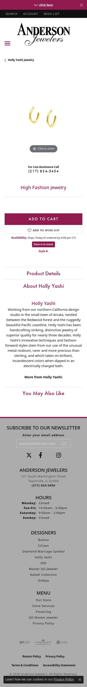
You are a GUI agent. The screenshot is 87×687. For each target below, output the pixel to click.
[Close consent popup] (79, 679)
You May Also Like (43, 393)
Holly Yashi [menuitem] (43, 557)
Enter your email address (43, 435)
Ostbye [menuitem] (43, 580)
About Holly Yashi (43, 285)
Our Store (43, 600)
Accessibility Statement (59, 665)
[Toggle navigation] (7, 43)
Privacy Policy (43, 623)
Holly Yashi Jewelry (21, 60)
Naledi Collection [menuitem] (43, 575)
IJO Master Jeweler (43, 617)
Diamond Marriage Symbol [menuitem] (43, 551)
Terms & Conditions (24, 665)
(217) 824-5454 (43, 171)
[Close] (81, 5)
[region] (43, 115)
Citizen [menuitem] (43, 545)
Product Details (43, 273)
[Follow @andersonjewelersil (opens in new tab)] (58, 455)
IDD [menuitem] (44, 563)
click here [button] (46, 5)
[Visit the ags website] (43, 642)
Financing (43, 612)
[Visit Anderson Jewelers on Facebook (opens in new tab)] (40, 455)
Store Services (43, 606)
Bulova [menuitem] (43, 540)
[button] (11, 14)
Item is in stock (43, 244)
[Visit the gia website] (62, 642)
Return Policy (32, 656)
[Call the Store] (43, 485)
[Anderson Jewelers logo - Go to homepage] (43, 34)
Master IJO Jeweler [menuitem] (43, 569)
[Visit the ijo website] (24, 642)
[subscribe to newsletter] (64, 443)
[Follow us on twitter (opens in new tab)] (29, 455)
